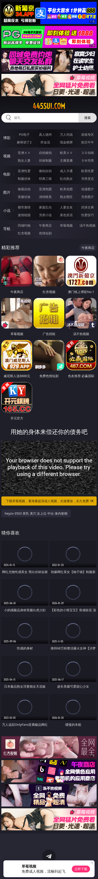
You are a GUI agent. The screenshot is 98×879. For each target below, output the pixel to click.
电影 (6, 174)
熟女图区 (66, 197)
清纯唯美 (45, 197)
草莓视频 (66, 225)
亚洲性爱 (24, 171)
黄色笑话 (66, 215)
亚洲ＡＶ (24, 152)
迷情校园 (24, 215)
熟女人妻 (24, 160)
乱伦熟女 (66, 178)
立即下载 (81, 869)
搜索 (87, 117)
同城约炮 (24, 225)
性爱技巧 (87, 215)
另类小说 (45, 215)
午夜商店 (45, 225)
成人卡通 (66, 171)
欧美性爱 (87, 171)
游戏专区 (87, 134)
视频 (6, 155)
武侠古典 (87, 207)
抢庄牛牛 (87, 142)
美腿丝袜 (24, 197)
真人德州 (45, 134)
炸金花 (45, 142)
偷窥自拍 (24, 189)
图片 (6, 192)
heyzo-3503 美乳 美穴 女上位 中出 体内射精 (36, 513)
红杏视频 (24, 233)
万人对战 (66, 134)
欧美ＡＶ (66, 152)
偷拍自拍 (45, 171)
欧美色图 (66, 189)
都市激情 (24, 207)
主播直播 (66, 160)
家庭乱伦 (45, 207)
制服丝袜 (24, 178)
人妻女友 (66, 207)
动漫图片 (87, 189)
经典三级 (45, 178)
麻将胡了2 (24, 142)
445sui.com (49, 106)
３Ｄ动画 (87, 152)
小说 (6, 210)
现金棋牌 (66, 142)
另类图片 (87, 197)
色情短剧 (45, 233)
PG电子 (24, 134)
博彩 (6, 137)
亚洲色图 (45, 189)
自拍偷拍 (45, 152)
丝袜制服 (45, 160)
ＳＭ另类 (87, 160)
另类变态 (87, 178)
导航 (6, 228)
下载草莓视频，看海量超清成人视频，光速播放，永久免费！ (50, 501)
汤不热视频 (87, 225)
